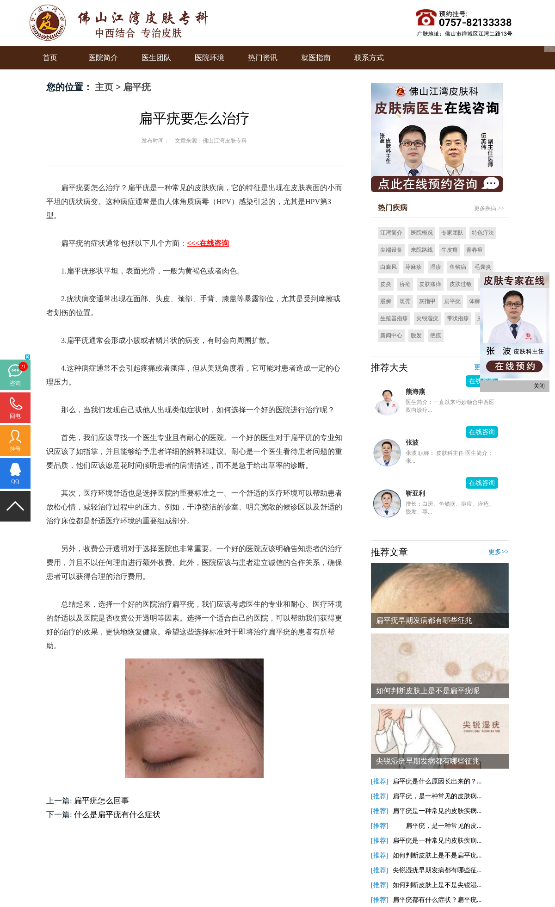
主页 (104, 87)
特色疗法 (483, 233)
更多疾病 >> (489, 208)
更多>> (498, 551)
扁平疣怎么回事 (101, 800)
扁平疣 (137, 87)
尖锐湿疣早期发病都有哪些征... (437, 870)
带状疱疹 (458, 318)
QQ (15, 481)
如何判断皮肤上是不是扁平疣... (437, 855)
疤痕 (435, 335)
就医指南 (316, 58)
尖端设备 (391, 250)
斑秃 (405, 301)
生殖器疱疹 (394, 318)
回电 (15, 416)
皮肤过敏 (461, 284)
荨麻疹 (413, 267)
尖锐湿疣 (427, 318)
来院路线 (422, 250)
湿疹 (435, 267)
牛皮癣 (449, 250)
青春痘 (474, 250)
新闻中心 (391, 335)
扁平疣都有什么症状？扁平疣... (437, 899)
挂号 (15, 449)
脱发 (416, 335)
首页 (50, 58)
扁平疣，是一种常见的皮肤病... (437, 796)
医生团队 (156, 58)
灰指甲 (427, 301)
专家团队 (452, 233)
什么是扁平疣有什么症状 (117, 814)
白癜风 (388, 267)
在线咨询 (482, 432)
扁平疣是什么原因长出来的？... (437, 781)
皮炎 (385, 284)
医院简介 (103, 58)
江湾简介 (391, 233)
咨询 (15, 383)
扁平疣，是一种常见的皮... (437, 825)
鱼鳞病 (458, 267)
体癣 (474, 301)
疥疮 (405, 284)
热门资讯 (263, 58)
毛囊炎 (483, 267)
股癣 (385, 301)
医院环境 (209, 58)
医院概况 (422, 233)
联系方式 (369, 58)
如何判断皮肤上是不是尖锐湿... (437, 885)
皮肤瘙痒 (430, 284)
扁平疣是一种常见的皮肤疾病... (437, 811)
